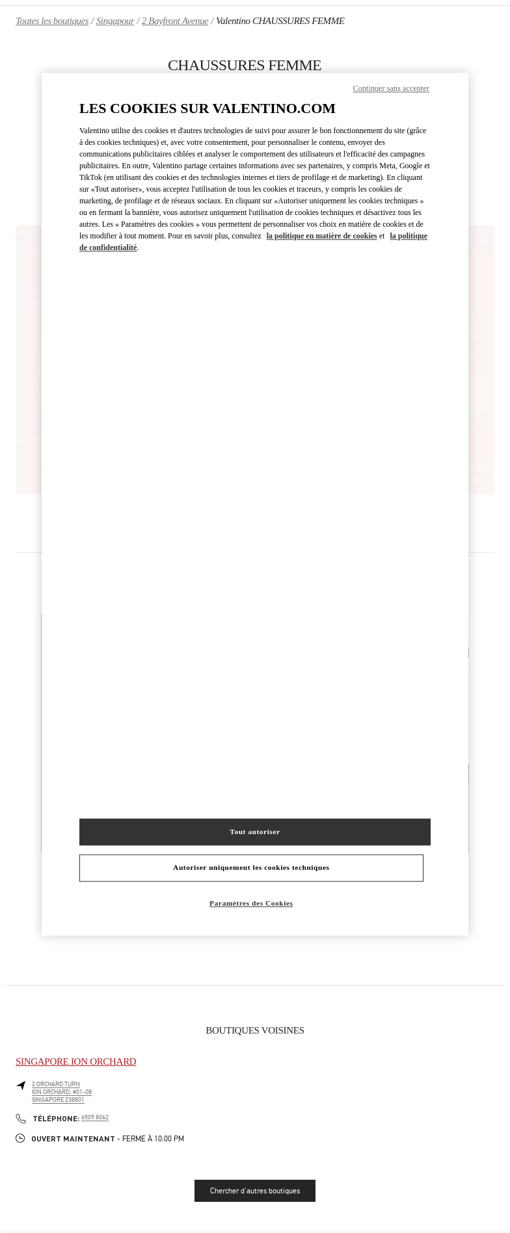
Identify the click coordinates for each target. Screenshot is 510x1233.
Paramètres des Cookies (251, 904)
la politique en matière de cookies (322, 236)
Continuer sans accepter (391, 88)
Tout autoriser (255, 831)
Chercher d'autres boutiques (255, 1190)
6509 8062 (95, 1117)
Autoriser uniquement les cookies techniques (251, 868)
